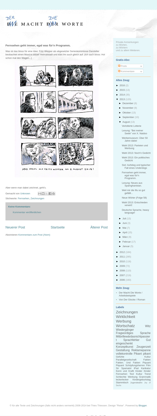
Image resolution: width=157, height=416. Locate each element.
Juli (124, 218)
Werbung (123, 321)
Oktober (127, 112)
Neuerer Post (15, 227)
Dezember (128, 103)
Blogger (143, 405)
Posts (122, 66)
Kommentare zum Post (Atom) (34, 234)
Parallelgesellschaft (126, 359)
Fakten (147, 359)
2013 (123, 99)
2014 (123, 94)
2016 (123, 85)
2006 (123, 279)
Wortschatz (125, 326)
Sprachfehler (131, 339)
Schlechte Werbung (126, 376)
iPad (136, 368)
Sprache (145, 333)
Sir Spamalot (123, 368)
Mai (124, 227)
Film (148, 365)
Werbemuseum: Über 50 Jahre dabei (135, 139)
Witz (148, 326)
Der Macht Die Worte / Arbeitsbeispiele (130, 294)
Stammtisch (122, 382)
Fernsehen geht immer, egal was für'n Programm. (134, 175)
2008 (123, 270)
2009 (123, 266)
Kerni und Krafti (125, 371)
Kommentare (126, 71)
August (126, 122)
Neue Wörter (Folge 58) (134, 197)
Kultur (147, 356)
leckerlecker (122, 379)
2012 (123, 252)
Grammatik (145, 376)
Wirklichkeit (125, 316)
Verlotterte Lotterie (131, 126)
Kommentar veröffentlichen (27, 212)
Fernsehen (23, 198)
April (125, 232)
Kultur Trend (143, 374)
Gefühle (120, 356)
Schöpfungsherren (135, 365)
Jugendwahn (136, 382)
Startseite (58, 227)
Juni (124, 223)
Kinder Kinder (143, 371)
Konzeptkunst (124, 346)
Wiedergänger (125, 329)
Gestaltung (123, 350)
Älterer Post (99, 227)
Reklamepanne (141, 350)
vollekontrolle (124, 353)
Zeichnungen (37, 198)
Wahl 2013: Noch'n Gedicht (136, 153)
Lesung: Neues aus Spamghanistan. (132, 184)
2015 (123, 90)
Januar (126, 246)
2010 (123, 261)
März (125, 237)
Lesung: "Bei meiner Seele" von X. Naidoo (134, 132)
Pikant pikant (142, 353)
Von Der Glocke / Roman (132, 299)
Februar (126, 241)
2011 (123, 256)
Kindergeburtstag (142, 379)
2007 (123, 275)
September (128, 117)
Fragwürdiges (124, 333)
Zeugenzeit (144, 346)
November (128, 107)
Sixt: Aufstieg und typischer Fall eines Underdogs (136, 166)
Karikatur (146, 368)
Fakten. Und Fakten (128, 362)
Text (131, 374)
